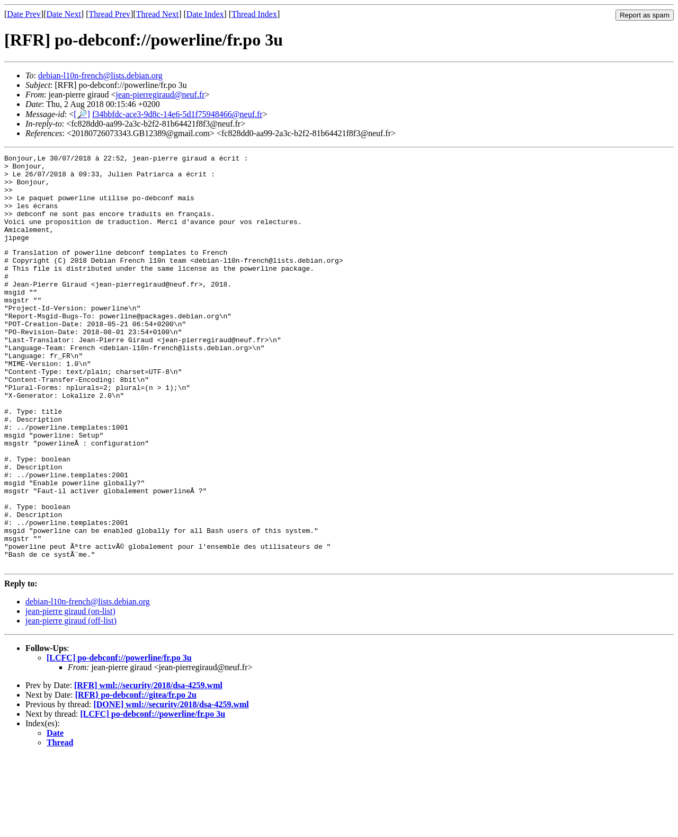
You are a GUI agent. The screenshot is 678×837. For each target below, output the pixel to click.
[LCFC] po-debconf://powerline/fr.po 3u (119, 738)
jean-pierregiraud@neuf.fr (160, 94)
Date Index (205, 14)
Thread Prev (109, 14)
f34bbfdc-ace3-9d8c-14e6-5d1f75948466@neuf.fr (177, 114)
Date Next (64, 14)
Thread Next (157, 14)
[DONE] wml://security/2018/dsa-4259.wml (170, 785)
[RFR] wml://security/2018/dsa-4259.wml (148, 766)
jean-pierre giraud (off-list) (71, 701)
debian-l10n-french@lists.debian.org (100, 75)
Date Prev (24, 14)
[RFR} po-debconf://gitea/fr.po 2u (136, 775)
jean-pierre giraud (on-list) (70, 692)
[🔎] (82, 114)
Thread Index (254, 14)
